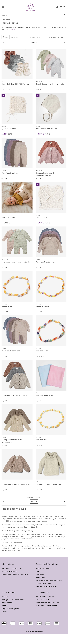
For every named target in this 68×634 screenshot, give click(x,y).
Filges (37, 393)
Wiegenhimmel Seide (44, 395)
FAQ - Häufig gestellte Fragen (12, 568)
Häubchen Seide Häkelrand (46, 128)
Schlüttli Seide (41, 217)
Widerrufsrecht (41, 577)
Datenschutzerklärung (44, 568)
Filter (5, 37)
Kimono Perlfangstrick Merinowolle (16, 484)
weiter (12, 29)
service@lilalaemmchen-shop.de (47, 603)
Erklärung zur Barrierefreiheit (46, 586)
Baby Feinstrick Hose (10, 173)
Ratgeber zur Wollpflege (10, 609)
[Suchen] (65, 15)
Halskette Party (42, 351)
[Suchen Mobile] (33, 15)
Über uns (5, 597)
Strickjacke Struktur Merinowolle (14, 395)
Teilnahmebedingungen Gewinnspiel (49, 580)
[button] (57, 7)
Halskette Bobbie (42, 306)
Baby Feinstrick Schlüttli (45, 262)
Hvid (3, 81)
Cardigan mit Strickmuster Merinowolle (12, 441)
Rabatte (4, 612)
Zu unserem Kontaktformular (46, 606)
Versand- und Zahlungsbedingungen (15, 574)
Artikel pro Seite (35, 37)
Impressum (40, 574)
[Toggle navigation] (3, 7)
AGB (37, 571)
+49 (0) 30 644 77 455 (43, 600)
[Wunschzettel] (60, 7)
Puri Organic (40, 81)
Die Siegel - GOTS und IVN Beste (13, 600)
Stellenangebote (7, 603)
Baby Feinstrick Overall (11, 351)
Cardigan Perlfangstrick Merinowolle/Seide (45, 174)
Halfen (4, 170)
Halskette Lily (7, 306)
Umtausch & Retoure (9, 571)
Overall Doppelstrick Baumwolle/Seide (51, 84)
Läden (4, 606)
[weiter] (64, 42)
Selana (4, 126)
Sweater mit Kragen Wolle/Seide (48, 484)
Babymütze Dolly (8, 217)
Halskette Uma (41, 440)
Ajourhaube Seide (9, 128)
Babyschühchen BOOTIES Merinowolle (17, 84)
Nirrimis (4, 304)
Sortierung (14, 37)
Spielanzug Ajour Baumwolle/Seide (16, 262)
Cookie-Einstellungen (43, 583)
